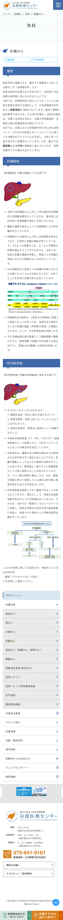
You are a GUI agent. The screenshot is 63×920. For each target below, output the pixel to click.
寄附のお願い (13, 865)
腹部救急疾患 (13, 704)
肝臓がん (11, 640)
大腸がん (11, 631)
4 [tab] (38, 801)
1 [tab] (25, 801)
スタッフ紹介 (13, 722)
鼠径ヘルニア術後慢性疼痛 (20, 686)
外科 (27, 14)
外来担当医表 (13, 713)
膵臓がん (11, 659)
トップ (6, 14)
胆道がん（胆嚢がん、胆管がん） (24, 649)
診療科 (17, 14)
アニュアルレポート (17, 767)
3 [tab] (33, 801)
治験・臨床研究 (14, 740)
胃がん (9, 622)
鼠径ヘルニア (13, 677)
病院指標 (11, 776)
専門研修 (11, 749)
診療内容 (11, 604)
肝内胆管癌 (38, 59)
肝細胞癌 (10, 59)
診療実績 (11, 731)
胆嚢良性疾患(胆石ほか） (20, 668)
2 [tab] (29, 801)
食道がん (11, 613)
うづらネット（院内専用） (19, 873)
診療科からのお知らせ (18, 758)
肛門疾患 (11, 695)
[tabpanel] (31, 791)
